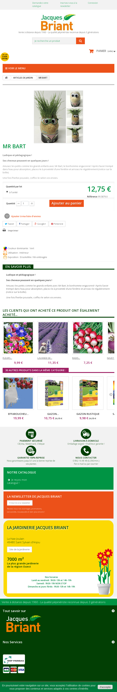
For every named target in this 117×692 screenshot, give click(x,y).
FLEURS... (7, 358)
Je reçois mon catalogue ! (17, 481)
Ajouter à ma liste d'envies (26, 216)
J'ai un (5, 56)
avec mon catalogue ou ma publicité (35, 54)
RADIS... (76, 358)
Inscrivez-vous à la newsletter (68, 4)
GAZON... (53, 414)
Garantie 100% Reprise (31, 457)
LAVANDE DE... (44, 358)
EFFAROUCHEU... (18, 414)
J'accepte (105, 687)
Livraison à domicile (86, 440)
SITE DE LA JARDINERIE (58, 558)
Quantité (10, 203)
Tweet (9, 223)
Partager (24, 223)
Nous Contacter (86, 457)
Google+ (40, 223)
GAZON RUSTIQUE (87, 414)
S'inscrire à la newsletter (19, 502)
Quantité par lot (14, 186)
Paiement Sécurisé (31, 440)
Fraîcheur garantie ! (95, 443)
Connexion (93, 2)
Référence (92, 196)
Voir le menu (15, 68)
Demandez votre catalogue (40, 4)
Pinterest (57, 223)
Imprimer (13, 230)
